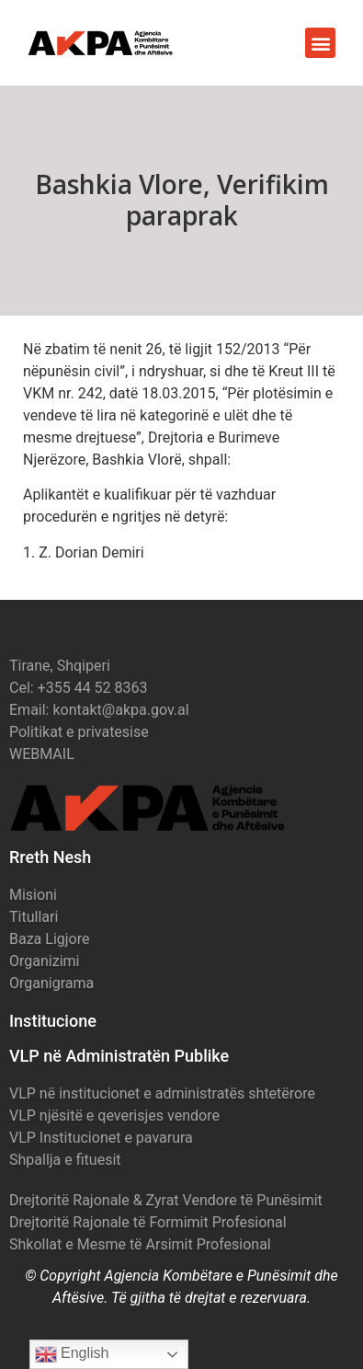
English (72, 1354)
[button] (320, 43)
